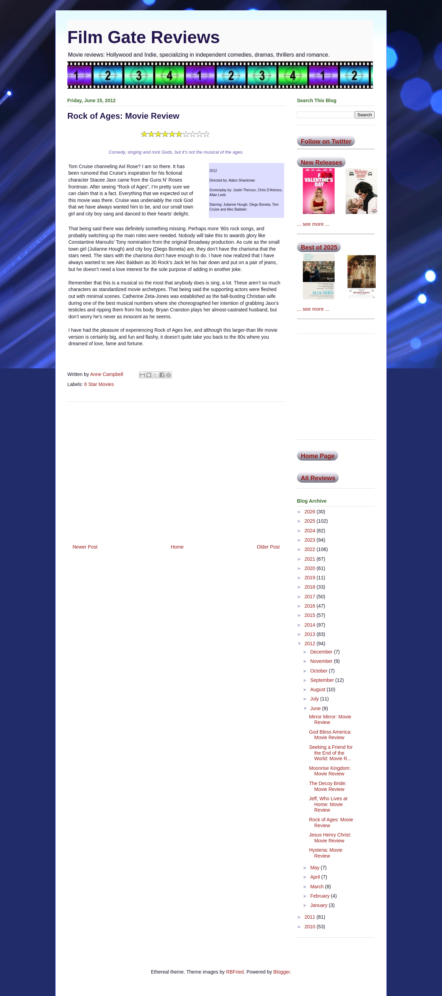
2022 (311, 549)
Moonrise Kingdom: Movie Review (330, 771)
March (317, 886)
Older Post (268, 547)
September (322, 680)
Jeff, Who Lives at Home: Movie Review (328, 804)
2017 (311, 596)
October (319, 671)
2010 (311, 926)
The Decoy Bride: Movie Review (327, 786)
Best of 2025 (319, 247)
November (322, 661)
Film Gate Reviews (143, 37)
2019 (311, 577)
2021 (311, 559)
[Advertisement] (176, 470)
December (322, 652)
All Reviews (318, 478)
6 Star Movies (99, 384)
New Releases (321, 162)
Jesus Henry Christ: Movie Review (330, 837)
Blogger (281, 972)
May (315, 867)
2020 (311, 568)
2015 (311, 615)
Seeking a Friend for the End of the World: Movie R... (331, 753)
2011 (311, 917)
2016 (311, 606)
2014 (311, 625)
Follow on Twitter (326, 141)
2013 (311, 634)
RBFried (235, 972)
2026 (311, 511)
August (318, 689)
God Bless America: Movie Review (330, 735)
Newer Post (85, 547)
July (315, 699)
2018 (311, 587)
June (316, 708)
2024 (311, 530)
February (320, 896)
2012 (311, 643)
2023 (311, 540)
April (315, 877)
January (319, 905)
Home (177, 547)
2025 (311, 521)
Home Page (318, 456)
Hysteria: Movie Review (325, 853)
